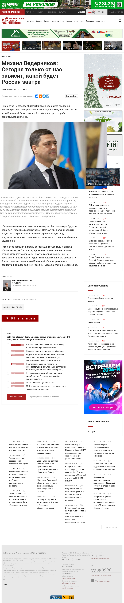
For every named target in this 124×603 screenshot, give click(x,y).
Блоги (75, 21)
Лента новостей (110, 527)
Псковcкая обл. (11, 12)
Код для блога (71, 96)
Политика (30, 12)
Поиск (120, 21)
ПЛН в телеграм (20, 318)
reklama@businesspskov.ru (100, 558)
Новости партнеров (98, 421)
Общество (41, 12)
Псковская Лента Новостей (23, 300)
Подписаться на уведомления (101, 575)
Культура (62, 12)
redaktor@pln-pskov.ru (69, 578)
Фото (62, 21)
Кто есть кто (99, 21)
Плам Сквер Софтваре (102, 582)
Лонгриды (90, 21)
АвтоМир (30, 21)
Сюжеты (68, 21)
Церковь (39, 21)
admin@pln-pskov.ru (68, 583)
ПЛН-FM (101, 12)
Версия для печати (13, 307)
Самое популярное (98, 285)
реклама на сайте (116, 12)
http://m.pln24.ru (67, 588)
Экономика (51, 12)
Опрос (81, 21)
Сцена (46, 21)
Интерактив (54, 21)
